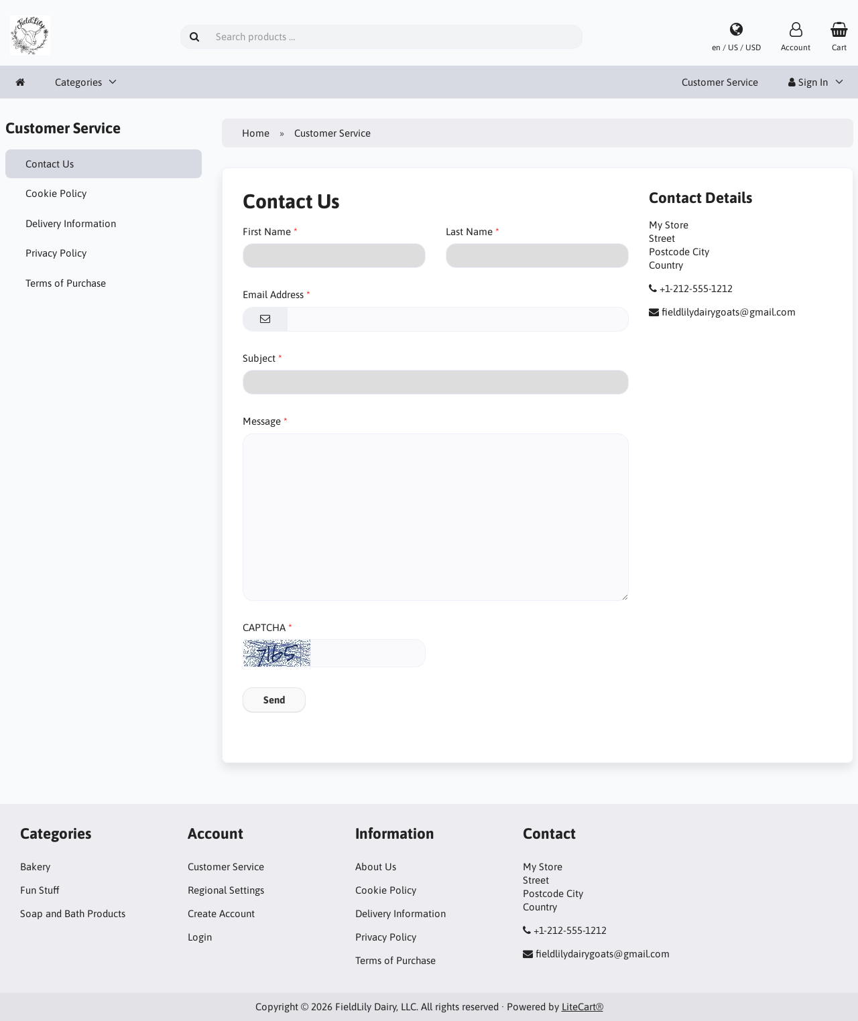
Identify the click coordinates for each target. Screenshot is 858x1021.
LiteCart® (582, 1006)
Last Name (469, 231)
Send (274, 699)
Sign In (808, 82)
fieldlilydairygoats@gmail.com (729, 312)
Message (262, 421)
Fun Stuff (40, 890)
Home (255, 133)
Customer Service (720, 82)
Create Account (221, 913)
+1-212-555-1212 (696, 288)
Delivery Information (70, 223)
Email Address (273, 294)
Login (200, 937)
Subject (259, 358)
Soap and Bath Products (72, 913)
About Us (375, 866)
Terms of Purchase (65, 283)
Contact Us (49, 163)
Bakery (35, 866)
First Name (267, 231)
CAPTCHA (264, 627)
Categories (78, 82)
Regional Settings (226, 890)
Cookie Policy (55, 193)
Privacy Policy (55, 253)
